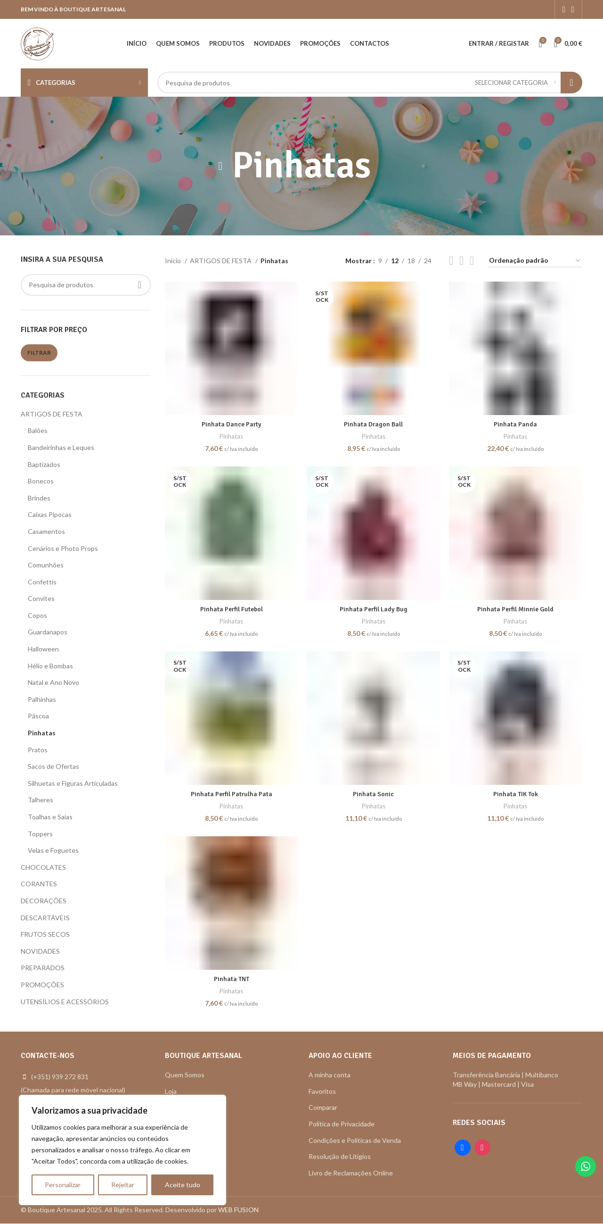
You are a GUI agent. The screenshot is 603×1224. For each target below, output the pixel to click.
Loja (171, 1091)
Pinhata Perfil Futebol (231, 609)
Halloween (43, 649)
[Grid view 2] (451, 260)
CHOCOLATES (43, 867)
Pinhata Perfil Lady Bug (373, 609)
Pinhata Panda (516, 424)
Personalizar (63, 1185)
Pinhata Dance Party (231, 424)
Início (173, 261)
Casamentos (46, 531)
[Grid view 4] (461, 260)
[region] (122, 1150)
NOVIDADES (40, 951)
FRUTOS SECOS (45, 934)
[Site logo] (37, 43)
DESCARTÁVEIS (45, 918)
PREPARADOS (43, 968)
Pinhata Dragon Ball (373, 424)
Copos (37, 615)
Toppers (40, 834)
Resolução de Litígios (340, 1157)
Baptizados (44, 464)
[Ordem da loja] (535, 261)
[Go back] (220, 166)
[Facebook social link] (564, 9)
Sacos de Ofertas (53, 766)
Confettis (42, 582)
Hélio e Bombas (50, 666)
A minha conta (329, 1075)
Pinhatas (42, 733)
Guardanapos (47, 632)
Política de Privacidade (342, 1124)
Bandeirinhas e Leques (61, 447)
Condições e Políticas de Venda (355, 1140)
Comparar (323, 1108)
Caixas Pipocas (50, 514)
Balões (38, 430)
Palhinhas (42, 699)
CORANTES (39, 884)
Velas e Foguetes (53, 850)
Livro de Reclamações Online (351, 1173)
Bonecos (41, 481)
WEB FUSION (238, 1210)
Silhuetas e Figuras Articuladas (73, 783)
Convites (41, 598)
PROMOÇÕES (42, 985)
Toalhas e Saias (50, 817)
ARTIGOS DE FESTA (51, 414)
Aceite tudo (182, 1185)
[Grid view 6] (472, 260)
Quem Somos (184, 1075)
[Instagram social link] (572, 9)
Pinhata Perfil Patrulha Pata (231, 794)
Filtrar (39, 352)
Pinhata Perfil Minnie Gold (515, 609)
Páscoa (38, 716)
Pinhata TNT (231, 979)
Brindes (39, 498)
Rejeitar (122, 1185)
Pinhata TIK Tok (515, 794)
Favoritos (322, 1091)
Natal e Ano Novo (53, 682)
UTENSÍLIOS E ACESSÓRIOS (65, 1002)
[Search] (369, 82)
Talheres (40, 800)
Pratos (38, 750)
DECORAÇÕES (43, 901)
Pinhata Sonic (373, 794)
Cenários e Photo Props (63, 548)
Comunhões (46, 565)
